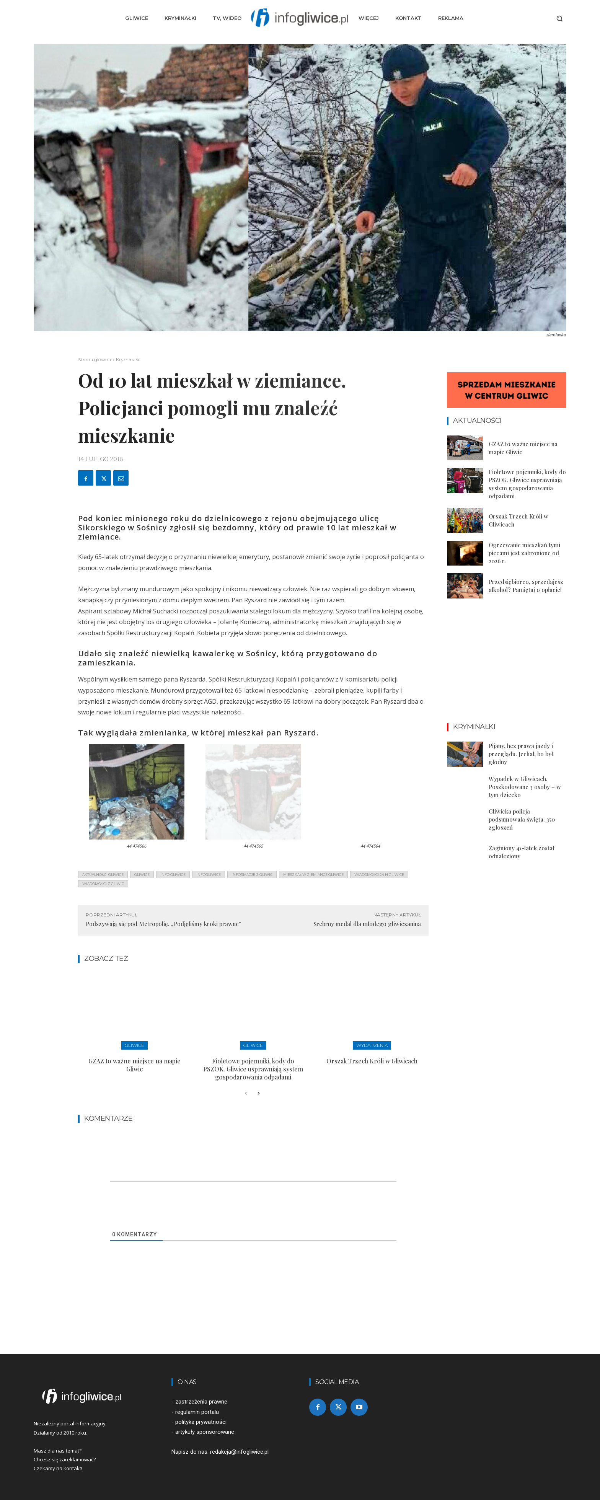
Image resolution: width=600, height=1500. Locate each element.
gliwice (142, 874)
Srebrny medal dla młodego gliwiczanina (367, 924)
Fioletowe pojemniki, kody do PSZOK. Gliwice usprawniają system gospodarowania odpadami (253, 1069)
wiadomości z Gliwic (103, 884)
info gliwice (173, 874)
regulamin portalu (197, 1412)
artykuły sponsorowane (204, 1431)
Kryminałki (128, 359)
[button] (559, 18)
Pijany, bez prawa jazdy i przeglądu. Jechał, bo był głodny (521, 754)
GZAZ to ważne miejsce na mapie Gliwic (134, 1065)
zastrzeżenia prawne (201, 1401)
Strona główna (94, 359)
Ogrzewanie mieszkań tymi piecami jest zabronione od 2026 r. (524, 553)
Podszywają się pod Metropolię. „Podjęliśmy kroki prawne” (163, 924)
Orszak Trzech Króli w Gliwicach (371, 1061)
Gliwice (134, 1045)
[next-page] (258, 1094)
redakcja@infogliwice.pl (239, 1451)
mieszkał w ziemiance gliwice (313, 874)
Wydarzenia (372, 1045)
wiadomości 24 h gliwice (379, 874)
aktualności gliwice (103, 874)
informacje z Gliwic (252, 874)
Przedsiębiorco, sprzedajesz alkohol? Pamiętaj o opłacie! (526, 585)
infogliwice (208, 874)
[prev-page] (246, 1094)
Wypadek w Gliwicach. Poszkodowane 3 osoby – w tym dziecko (525, 787)
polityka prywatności (201, 1421)
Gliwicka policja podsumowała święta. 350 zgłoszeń (522, 819)
